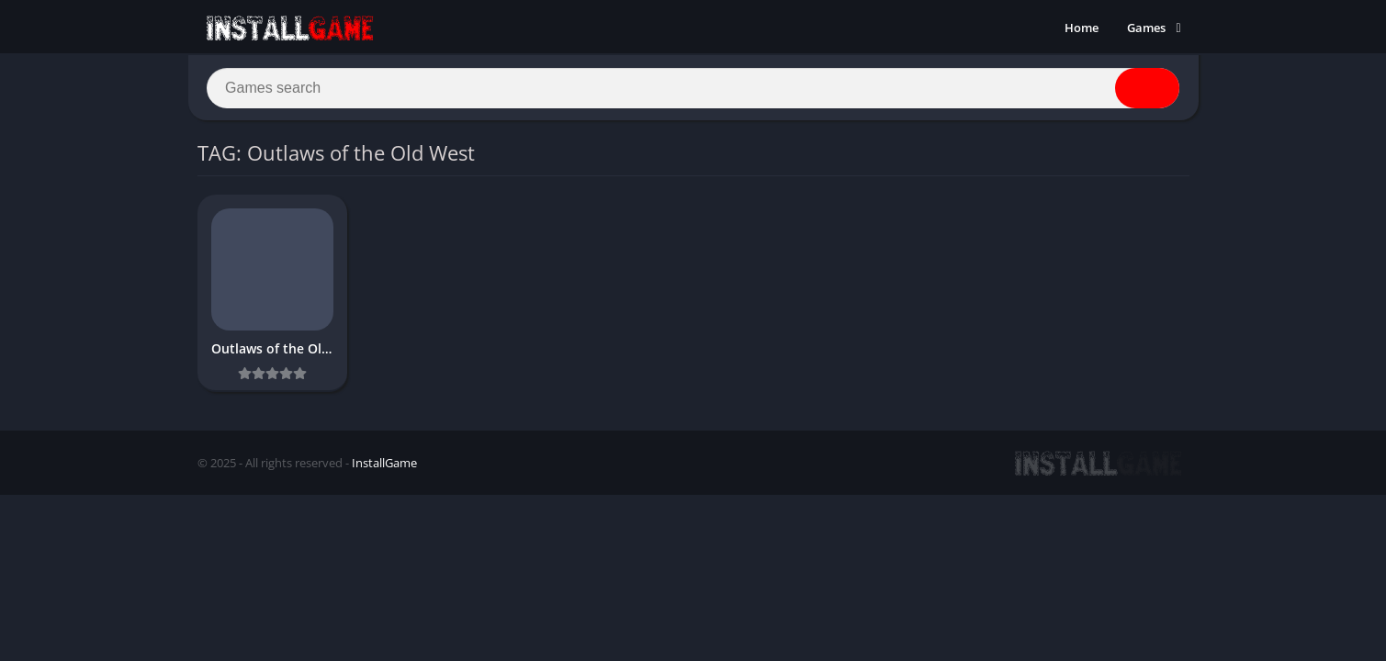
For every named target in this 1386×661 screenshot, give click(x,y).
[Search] (693, 89)
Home (1082, 27)
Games (1146, 27)
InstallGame (384, 465)
